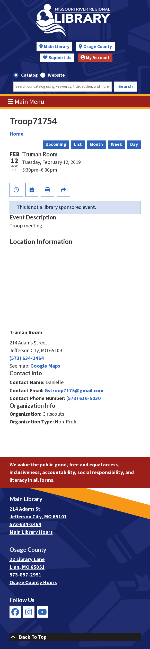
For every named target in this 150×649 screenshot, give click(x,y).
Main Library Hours (31, 532)
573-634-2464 (25, 524)
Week (116, 144)
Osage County (97, 46)
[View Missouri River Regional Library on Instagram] (28, 612)
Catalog (29, 75)
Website (56, 75)
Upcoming (56, 144)
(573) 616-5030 (83, 398)
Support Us (57, 58)
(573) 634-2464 (27, 358)
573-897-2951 (25, 575)
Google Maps (45, 366)
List (78, 144)
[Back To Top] (75, 637)
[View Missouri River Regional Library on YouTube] (42, 612)
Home (16, 134)
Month (96, 144)
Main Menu (26, 101)
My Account (95, 58)
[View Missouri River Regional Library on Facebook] (15, 612)
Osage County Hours (33, 582)
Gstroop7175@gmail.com (74, 390)
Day (134, 144)
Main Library (56, 46)
